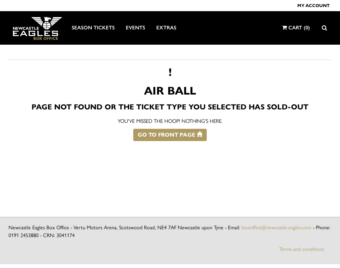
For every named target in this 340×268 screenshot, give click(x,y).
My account (313, 5)
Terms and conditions (301, 249)
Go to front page (170, 134)
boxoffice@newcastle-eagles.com (276, 227)
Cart (296, 28)
